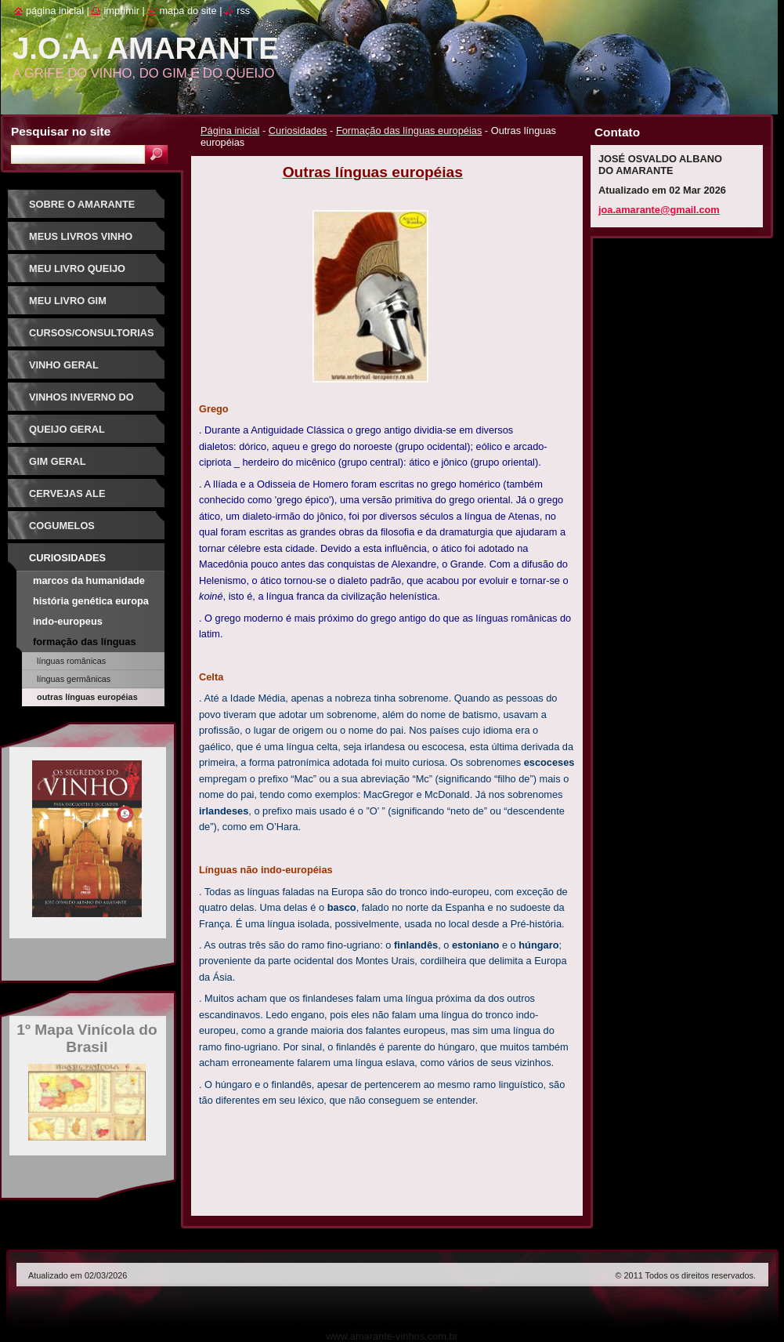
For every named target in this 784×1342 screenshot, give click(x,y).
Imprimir (121, 10)
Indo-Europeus (68, 621)
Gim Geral (57, 461)
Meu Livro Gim (68, 300)
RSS (243, 10)
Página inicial (230, 130)
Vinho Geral (64, 365)
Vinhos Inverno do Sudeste (81, 402)
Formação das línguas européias (409, 130)
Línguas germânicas (73, 679)
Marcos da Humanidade (89, 580)
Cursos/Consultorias (91, 333)
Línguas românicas (71, 661)
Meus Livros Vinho (80, 236)
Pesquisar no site (60, 131)
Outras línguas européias (87, 697)
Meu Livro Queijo (77, 268)
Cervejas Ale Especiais (67, 499)
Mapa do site (187, 10)
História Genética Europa (91, 601)
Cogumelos (62, 525)
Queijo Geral (67, 429)
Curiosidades (298, 130)
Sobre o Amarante (82, 204)
